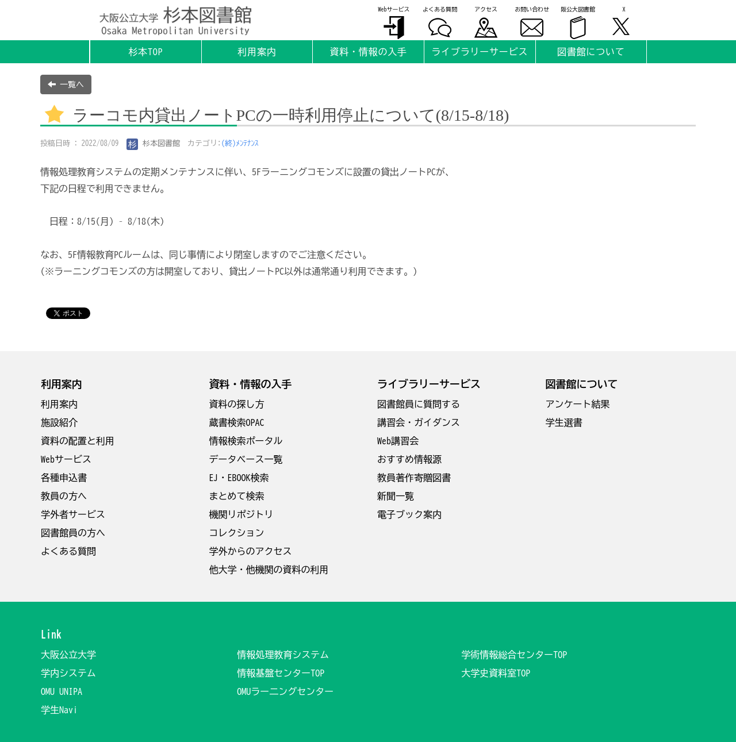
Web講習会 (398, 440)
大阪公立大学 (68, 654)
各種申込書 (64, 477)
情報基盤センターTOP (280, 673)
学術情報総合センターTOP (514, 654)
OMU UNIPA (61, 691)
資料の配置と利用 (77, 440)
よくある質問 (68, 551)
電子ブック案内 (409, 514)
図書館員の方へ (73, 532)
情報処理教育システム (283, 654)
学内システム (68, 673)
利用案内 (59, 404)
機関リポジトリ (241, 514)
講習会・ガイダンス (418, 422)
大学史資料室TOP (495, 673)
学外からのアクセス (250, 551)
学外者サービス (73, 514)
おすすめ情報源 (409, 459)
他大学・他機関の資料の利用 (269, 569)
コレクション (236, 532)
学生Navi (59, 709)
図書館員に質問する (418, 404)
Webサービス (66, 459)
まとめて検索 (236, 496)
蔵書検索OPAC (236, 422)
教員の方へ (64, 496)
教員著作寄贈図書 (414, 477)
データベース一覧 (246, 459)
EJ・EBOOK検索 (239, 477)
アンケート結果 (578, 404)
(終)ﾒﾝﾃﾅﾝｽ (240, 143)
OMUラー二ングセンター (285, 691)
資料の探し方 (236, 404)
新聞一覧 (395, 496)
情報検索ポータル (246, 440)
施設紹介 (59, 422)
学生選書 (564, 422)
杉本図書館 (153, 143)
